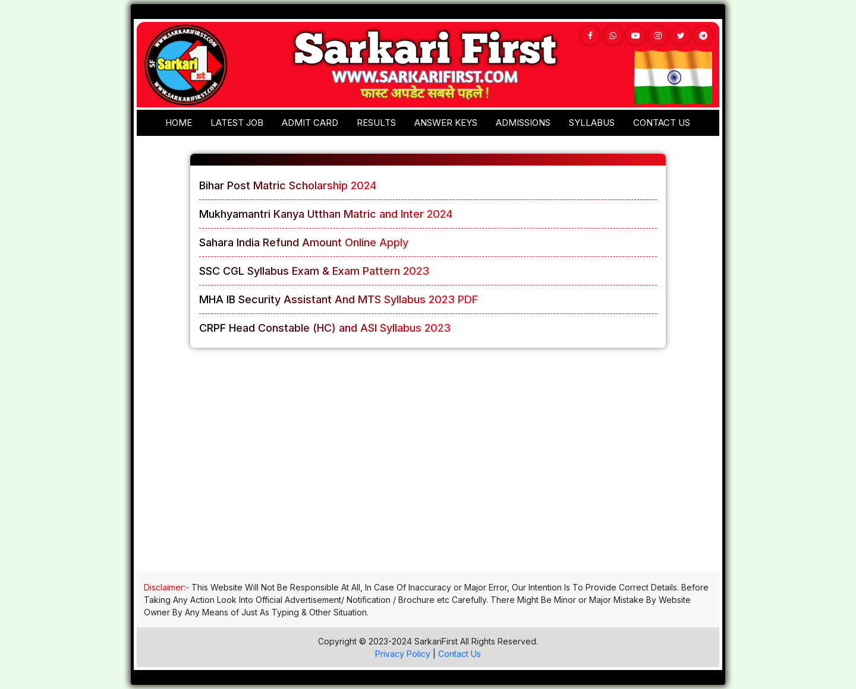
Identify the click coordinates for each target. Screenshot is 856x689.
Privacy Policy (402, 654)
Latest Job (236, 122)
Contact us (661, 122)
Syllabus (592, 122)
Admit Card (310, 122)
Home (178, 122)
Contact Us (459, 654)
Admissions (523, 122)
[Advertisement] (428, 471)
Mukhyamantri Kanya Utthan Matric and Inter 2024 (325, 214)
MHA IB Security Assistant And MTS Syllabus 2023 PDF (338, 299)
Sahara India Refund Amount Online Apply (303, 242)
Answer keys (445, 122)
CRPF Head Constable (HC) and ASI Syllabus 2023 (325, 328)
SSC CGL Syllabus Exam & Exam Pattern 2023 (314, 271)
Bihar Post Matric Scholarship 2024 (287, 185)
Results (376, 122)
